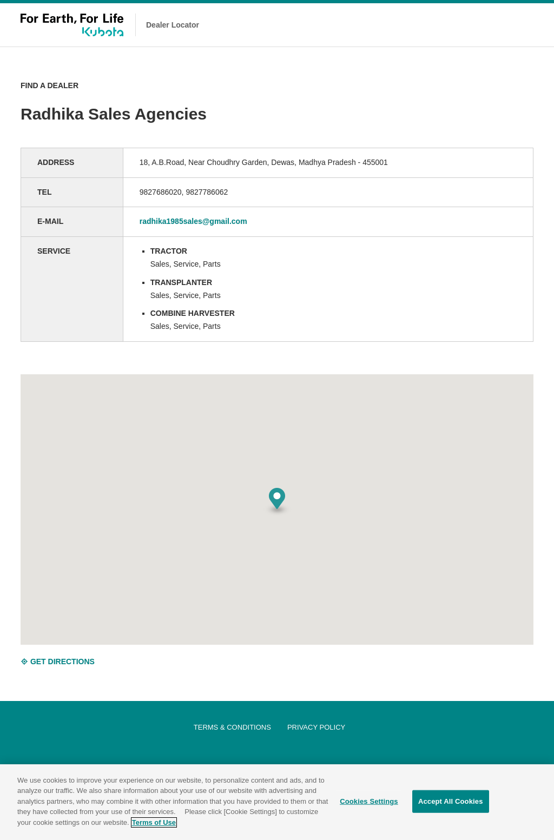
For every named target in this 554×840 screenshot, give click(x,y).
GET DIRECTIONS (58, 661)
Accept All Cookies (450, 803)
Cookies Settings (369, 803)
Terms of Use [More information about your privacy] (154, 824)
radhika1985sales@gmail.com (193, 221)
